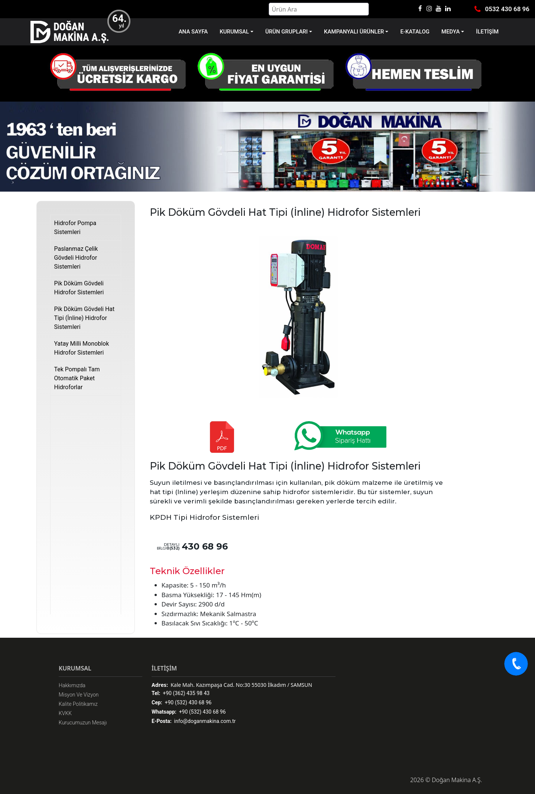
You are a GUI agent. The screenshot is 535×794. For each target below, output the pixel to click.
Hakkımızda (72, 685)
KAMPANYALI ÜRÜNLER (354, 31)
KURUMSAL (234, 31)
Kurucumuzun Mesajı (83, 723)
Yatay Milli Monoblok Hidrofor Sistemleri (81, 348)
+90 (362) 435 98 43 (181, 693)
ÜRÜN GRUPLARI (286, 31)
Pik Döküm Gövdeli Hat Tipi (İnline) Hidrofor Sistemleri (84, 317)
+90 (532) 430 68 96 (181, 702)
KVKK (65, 713)
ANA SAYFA (193, 31)
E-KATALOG (414, 31)
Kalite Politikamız (78, 704)
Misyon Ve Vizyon (79, 695)
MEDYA (450, 31)
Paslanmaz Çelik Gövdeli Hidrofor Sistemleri (76, 257)
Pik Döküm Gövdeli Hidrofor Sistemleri (79, 288)
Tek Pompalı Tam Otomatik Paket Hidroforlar (77, 378)
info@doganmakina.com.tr (194, 721)
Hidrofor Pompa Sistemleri (75, 228)
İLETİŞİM (487, 31)
